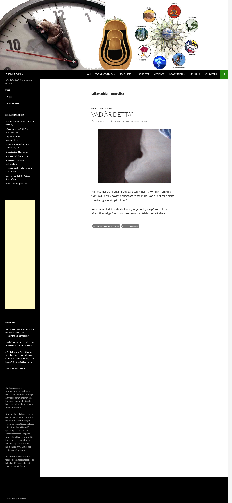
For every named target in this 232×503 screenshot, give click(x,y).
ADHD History (127, 74)
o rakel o (118, 121)
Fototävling (131, 226)
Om (89, 74)
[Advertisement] (20, 254)
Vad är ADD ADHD (104, 74)
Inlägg (9, 96)
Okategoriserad (101, 108)
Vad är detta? (112, 114)
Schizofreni (210, 74)
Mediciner (159, 74)
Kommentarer (12, 103)
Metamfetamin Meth (15, 368)
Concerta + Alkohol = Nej (17, 358)
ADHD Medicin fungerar (17, 156)
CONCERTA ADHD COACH (106, 226)
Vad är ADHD (23, 329)
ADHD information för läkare (19, 345)
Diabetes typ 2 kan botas (16, 152)
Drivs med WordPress (15, 498)
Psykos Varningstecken (16, 183)
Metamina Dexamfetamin (17, 335)
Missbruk (195, 74)
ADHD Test (144, 74)
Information (176, 74)
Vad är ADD (10, 329)
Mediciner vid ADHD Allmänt (19, 342)
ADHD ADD (14, 74)
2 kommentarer (138, 121)
